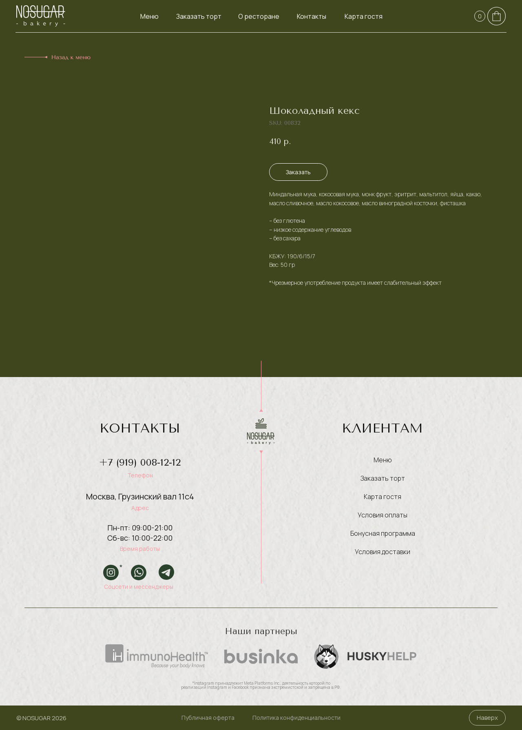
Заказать (298, 172)
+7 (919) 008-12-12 (140, 462)
